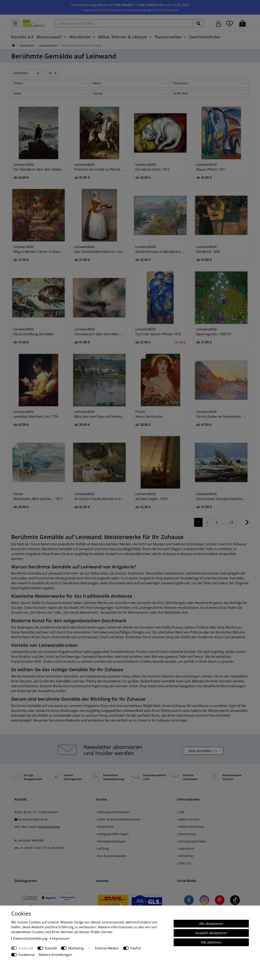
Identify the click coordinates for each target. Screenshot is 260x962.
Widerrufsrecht (188, 819)
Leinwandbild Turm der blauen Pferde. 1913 (158, 331)
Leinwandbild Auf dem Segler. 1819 (151, 496)
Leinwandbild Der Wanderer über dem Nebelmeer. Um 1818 (38, 167)
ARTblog (102, 849)
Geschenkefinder (204, 37)
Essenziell (25, 948)
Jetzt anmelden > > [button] (203, 751)
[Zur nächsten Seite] (247, 524)
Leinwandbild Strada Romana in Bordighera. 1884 (160, 249)
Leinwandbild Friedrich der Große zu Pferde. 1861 (99, 167)
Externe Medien (107, 948)
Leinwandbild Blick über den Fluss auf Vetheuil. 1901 (99, 414)
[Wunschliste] (229, 23)
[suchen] (198, 23)
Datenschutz (186, 834)
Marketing (76, 948)
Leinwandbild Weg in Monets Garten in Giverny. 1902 (38, 249)
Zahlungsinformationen (113, 812)
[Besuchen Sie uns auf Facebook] (189, 900)
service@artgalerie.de (33, 819)
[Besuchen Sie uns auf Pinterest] (220, 900)
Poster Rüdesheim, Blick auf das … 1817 (38, 496)
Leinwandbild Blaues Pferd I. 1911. (211, 167)
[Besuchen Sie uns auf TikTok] (235, 900)
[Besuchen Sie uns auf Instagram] (204, 900)
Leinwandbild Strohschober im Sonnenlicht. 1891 (221, 414)
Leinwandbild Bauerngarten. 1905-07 (213, 331)
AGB (180, 812)
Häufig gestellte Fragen (112, 834)
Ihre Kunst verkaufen (111, 856)
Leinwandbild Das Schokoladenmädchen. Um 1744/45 (99, 249)
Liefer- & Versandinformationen (118, 819)
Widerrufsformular (190, 827)
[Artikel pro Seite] (53, 73)
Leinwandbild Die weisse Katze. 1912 (152, 167)
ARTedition (185, 856)
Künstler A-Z (22, 37)
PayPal (135, 948)
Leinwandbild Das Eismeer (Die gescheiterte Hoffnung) (221, 496)
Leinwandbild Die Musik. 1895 (208, 249)
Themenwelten (168, 37)
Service (101, 799)
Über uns (184, 863)
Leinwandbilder (47, 45)
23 (231, 522)
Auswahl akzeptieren (211, 933)
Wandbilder (80, 37)
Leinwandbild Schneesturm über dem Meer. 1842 (99, 331)
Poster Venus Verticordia (149, 414)
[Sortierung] (26, 73)
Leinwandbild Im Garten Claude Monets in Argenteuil (99, 496)
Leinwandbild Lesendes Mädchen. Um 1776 (35, 414)
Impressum (185, 849)
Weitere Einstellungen (55, 954)
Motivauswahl (49, 37)
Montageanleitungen (111, 841)
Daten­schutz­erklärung (29, 938)
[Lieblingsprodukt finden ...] (124, 23)
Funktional (26, 954)
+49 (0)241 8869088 (30, 840)
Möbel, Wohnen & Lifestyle (122, 37)
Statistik (51, 948)
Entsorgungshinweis (191, 841)
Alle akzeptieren (211, 923)
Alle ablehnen (211, 942)
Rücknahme (105, 827)
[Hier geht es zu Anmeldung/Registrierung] (218, 23)
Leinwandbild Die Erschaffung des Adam (33, 331)
